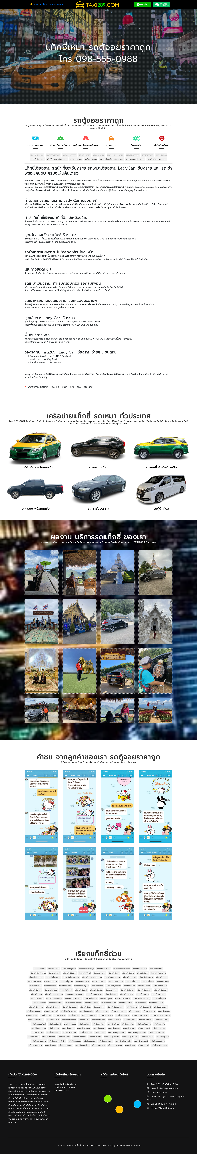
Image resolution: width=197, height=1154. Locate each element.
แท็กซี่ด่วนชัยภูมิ (164, 1011)
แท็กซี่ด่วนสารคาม (79, 1037)
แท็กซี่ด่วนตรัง (46, 1015)
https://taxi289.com (162, 1108)
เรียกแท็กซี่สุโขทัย (106, 998)
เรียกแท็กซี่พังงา (163, 981)
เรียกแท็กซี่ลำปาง (96, 990)
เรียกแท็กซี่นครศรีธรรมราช (92, 977)
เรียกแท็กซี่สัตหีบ (142, 994)
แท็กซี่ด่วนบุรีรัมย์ (130, 1020)
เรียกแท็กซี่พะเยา (148, 981)
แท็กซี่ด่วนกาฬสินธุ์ (51, 1011)
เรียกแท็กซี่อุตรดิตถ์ (108, 1003)
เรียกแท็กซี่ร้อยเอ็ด (160, 986)
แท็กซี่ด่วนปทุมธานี (145, 1020)
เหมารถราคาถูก (98, 155)
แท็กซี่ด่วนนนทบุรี (53, 1020)
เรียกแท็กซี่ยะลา (129, 986)
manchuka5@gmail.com (164, 1088)
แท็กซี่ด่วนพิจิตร (128, 1024)
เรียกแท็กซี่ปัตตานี (132, 981)
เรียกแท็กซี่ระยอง (51, 990)
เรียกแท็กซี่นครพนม (53, 977)
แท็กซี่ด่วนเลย (130, 1045)
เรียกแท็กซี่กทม (39, 969)
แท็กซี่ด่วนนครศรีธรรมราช (160, 1015)
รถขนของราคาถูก (132, 155)
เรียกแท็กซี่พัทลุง (50, 986)
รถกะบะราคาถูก (161, 155)
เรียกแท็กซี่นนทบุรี (129, 977)
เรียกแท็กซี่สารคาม (158, 994)
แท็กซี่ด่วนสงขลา (86, 1032)
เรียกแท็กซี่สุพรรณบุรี (54, 998)
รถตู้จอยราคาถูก (91, 159)
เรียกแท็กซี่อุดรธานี (91, 1003)
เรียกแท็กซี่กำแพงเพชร (121, 969)
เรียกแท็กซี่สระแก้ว (127, 994)
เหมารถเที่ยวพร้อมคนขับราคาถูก (111, 159)
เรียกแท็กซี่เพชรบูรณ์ (70, 1007)
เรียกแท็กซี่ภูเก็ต (97, 986)
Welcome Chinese (65, 1087)
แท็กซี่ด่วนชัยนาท (149, 1011)
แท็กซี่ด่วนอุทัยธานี (35, 1045)
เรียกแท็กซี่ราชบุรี (66, 990)
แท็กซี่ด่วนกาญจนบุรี (34, 1011)
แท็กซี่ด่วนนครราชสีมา (140, 1015)
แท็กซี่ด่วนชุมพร (32, 1015)
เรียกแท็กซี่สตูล (36, 994)
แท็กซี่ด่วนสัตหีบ (64, 1037)
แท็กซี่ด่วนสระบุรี (33, 1037)
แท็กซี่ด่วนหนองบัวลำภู (57, 1041)
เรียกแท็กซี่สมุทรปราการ (54, 994)
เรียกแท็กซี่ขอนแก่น (140, 969)
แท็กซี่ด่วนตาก (74, 1015)
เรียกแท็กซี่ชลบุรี (54, 973)
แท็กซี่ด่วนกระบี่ (145, 1007)
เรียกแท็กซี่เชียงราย (156, 1003)
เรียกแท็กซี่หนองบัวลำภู (141, 998)
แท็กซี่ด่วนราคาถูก (36, 155)
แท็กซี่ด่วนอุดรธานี (141, 1041)
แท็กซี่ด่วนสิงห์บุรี (95, 1037)
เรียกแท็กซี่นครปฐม (36, 977)
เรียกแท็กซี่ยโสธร (144, 986)
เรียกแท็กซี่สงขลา (160, 990)
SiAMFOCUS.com (131, 1145)
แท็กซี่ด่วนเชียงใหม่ (82, 1045)
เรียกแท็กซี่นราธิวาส (146, 977)
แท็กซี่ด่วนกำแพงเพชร (69, 1011)
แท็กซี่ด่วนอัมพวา (90, 1041)
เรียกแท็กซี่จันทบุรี (156, 969)
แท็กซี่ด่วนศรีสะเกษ (53, 1032)
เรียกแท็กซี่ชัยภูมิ (85, 973)
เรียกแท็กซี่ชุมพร (100, 973)
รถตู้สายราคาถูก (76, 159)
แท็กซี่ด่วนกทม (131, 1007)
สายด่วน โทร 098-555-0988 (47, 4)
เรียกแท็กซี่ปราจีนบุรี (115, 981)
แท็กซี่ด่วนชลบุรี (134, 1011)
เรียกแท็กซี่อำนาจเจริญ (73, 1003)
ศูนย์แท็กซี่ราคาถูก (37, 159)
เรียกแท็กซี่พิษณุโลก (81, 986)
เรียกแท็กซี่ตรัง (113, 973)
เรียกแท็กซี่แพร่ (99, 1007)
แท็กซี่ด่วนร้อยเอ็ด (84, 1028)
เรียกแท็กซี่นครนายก (158, 973)
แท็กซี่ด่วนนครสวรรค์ (36, 1020)
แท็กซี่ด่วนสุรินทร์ (147, 1037)
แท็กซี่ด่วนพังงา (84, 1024)
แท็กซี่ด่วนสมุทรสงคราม (137, 1032)
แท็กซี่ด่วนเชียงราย (66, 1045)
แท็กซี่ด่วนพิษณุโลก (144, 1024)
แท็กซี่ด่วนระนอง (99, 1028)
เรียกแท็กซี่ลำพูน (112, 990)
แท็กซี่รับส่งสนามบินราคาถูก (57, 159)
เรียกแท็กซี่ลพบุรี (81, 990)
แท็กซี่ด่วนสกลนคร (70, 1032)
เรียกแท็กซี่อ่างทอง (56, 1003)
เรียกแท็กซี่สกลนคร (144, 990)
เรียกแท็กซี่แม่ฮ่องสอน (115, 1007)
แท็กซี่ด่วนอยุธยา (75, 1041)
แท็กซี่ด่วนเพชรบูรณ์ (115, 1045)
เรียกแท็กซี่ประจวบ (99, 981)
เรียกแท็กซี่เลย (85, 1007)
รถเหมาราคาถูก (84, 155)
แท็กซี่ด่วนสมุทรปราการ (116, 1032)
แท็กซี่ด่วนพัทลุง (113, 1024)
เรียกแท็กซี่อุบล (140, 1003)
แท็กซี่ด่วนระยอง (114, 1028)
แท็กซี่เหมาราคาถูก (69, 155)
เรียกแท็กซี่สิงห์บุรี (37, 998)
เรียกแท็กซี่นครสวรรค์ (112, 977)
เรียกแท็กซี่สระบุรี (111, 994)
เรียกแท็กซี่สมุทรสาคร (94, 994)
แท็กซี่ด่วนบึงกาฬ (114, 1020)
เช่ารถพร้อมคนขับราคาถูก (135, 159)
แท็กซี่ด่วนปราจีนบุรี (39, 1024)
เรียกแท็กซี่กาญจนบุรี (86, 969)
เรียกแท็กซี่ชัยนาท (69, 973)
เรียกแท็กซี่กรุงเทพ (69, 969)
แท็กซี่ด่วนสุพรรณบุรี (111, 1037)
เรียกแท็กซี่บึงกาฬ (50, 981)
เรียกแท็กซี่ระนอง (35, 990)
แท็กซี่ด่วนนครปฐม (106, 1015)
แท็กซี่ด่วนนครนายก (89, 1015)
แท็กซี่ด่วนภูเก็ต (159, 1024)
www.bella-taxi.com (66, 1084)
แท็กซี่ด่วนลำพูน (38, 1032)
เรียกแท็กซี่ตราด (128, 973)
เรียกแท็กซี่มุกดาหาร (113, 986)
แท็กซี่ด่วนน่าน (84, 1020)
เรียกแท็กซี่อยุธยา (159, 998)
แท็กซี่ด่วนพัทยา (98, 1024)
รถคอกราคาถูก (147, 155)
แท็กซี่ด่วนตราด (60, 1015)
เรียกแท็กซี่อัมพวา (39, 1003)
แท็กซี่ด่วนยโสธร (68, 1028)
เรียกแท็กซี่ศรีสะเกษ (127, 990)
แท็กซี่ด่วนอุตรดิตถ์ (158, 1041)
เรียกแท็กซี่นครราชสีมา (71, 977)
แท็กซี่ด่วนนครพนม (122, 1015)
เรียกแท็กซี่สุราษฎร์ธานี (73, 998)
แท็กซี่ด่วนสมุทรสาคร (156, 1032)
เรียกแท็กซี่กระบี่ (53, 969)
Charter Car (62, 1090)
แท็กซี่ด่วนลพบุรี (144, 1028)
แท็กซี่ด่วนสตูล (100, 1032)
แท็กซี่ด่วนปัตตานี (55, 1024)
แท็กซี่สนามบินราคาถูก (115, 155)
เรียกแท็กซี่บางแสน (34, 981)
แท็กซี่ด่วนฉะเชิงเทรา (118, 1011)
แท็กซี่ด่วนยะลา (54, 1028)
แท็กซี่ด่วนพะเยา (70, 1024)
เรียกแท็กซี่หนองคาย (122, 998)
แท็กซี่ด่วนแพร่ (143, 1045)
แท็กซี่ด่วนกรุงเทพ (160, 1007)
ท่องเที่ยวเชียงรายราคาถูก (156, 159)
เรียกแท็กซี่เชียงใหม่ (36, 1007)
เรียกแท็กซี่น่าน (161, 977)
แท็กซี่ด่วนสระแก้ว (48, 1037)
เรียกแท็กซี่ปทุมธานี (82, 981)
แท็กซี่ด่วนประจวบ (161, 1020)
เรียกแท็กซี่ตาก (142, 973)
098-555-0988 (159, 1092)
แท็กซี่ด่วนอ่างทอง (105, 1041)
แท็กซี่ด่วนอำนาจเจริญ (123, 1041)
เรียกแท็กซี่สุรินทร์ (90, 998)
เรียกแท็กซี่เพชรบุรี (53, 1007)
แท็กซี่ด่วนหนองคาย (39, 1041)
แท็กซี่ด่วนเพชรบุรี (98, 1045)
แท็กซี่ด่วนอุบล (50, 1045)
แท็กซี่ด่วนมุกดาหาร (38, 1028)
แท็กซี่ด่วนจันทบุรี (102, 1011)
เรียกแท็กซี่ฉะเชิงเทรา (38, 973)
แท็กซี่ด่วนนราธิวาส (69, 1020)
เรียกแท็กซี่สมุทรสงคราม (75, 994)
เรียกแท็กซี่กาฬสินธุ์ (103, 969)
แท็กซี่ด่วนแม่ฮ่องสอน (159, 1045)
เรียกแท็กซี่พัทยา (35, 986)
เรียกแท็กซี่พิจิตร (65, 986)
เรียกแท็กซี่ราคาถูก (53, 155)
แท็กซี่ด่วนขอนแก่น (86, 1011)
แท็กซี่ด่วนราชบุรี (129, 1028)
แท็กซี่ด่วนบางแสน (98, 1020)
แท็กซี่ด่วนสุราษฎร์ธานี (130, 1037)
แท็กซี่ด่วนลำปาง (159, 1028)
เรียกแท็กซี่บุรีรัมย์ (66, 981)
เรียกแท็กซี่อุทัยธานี (125, 1003)
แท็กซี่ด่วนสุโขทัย (162, 1037)
